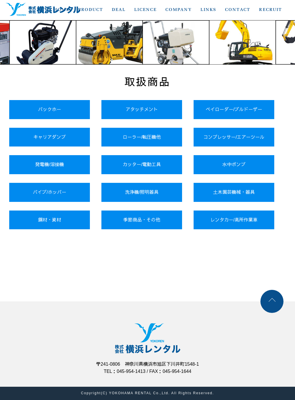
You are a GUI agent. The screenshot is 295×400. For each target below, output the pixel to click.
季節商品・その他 (141, 219)
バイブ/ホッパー (49, 192)
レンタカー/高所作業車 (234, 219)
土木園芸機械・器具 (234, 192)
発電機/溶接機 (49, 164)
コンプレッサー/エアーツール (233, 137)
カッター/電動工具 (142, 164)
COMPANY (178, 9)
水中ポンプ (233, 164)
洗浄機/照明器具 (141, 192)
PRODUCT (90, 9)
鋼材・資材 (49, 219)
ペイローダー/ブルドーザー (234, 109)
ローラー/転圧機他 (142, 137)
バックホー (49, 109)
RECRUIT (270, 9)
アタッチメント (142, 109)
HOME (61, 9)
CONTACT (237, 9)
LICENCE (145, 9)
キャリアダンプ (49, 137)
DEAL (119, 9)
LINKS (208, 9)
